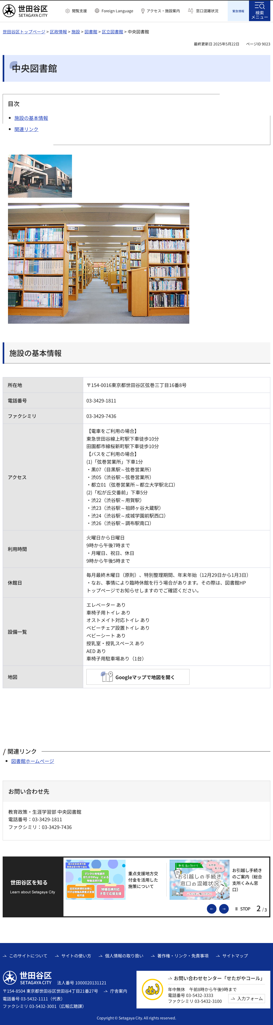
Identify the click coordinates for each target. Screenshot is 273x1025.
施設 (75, 31)
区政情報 (58, 31)
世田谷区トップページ (24, 31)
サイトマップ (235, 955)
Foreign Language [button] (117, 10)
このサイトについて (28, 955)
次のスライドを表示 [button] (228, 907)
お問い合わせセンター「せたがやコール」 (219, 977)
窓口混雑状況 (207, 10)
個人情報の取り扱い (124, 955)
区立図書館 (112, 31)
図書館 (91, 31)
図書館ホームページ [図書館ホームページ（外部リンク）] (32, 760)
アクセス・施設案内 (163, 10)
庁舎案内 (118, 990)
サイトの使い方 (76, 955)
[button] (76, 11)
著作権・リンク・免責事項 (182, 955)
